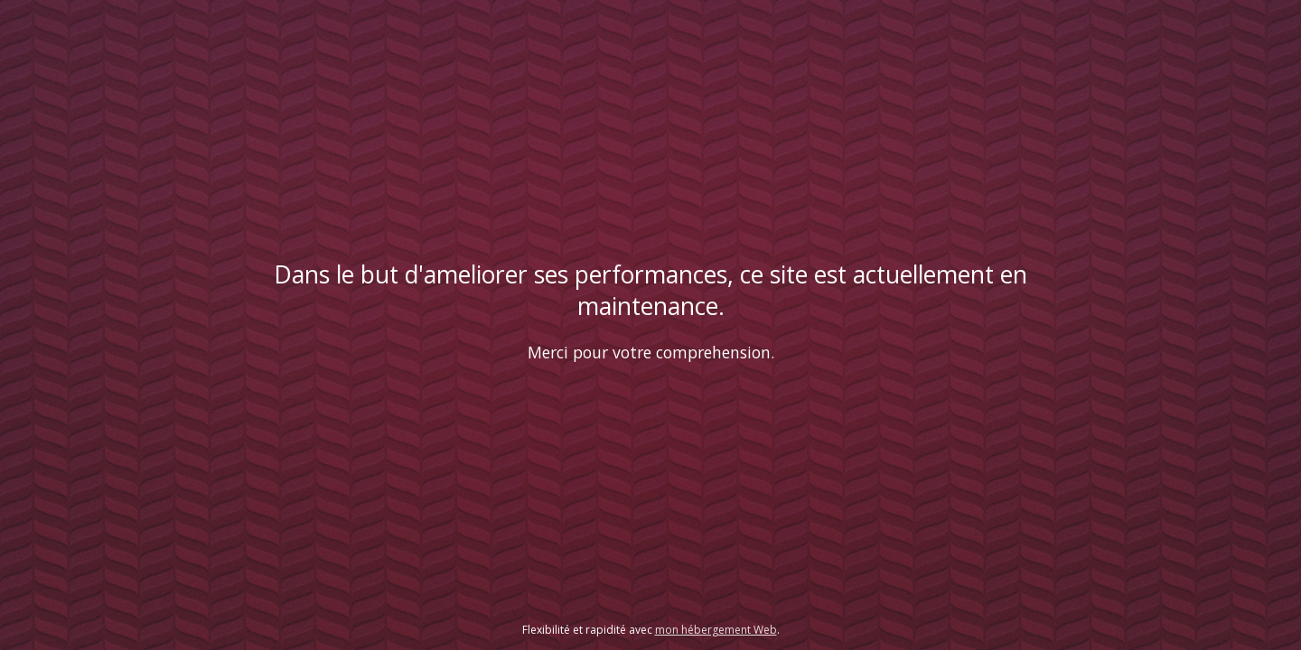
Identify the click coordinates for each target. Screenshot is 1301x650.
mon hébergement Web (716, 629)
